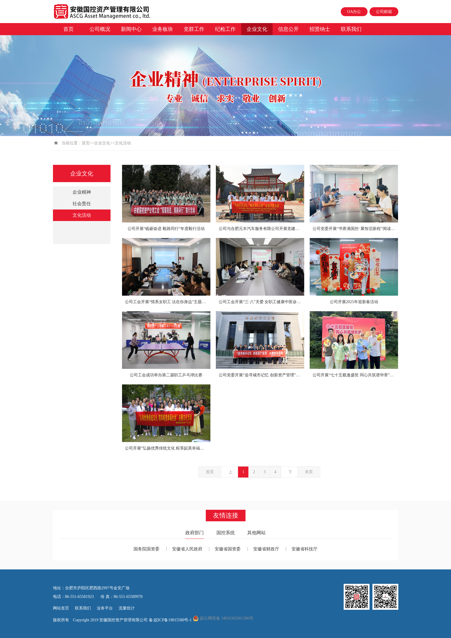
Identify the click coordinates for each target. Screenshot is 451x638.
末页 (309, 472)
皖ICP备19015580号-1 (173, 620)
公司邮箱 (384, 12)
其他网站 (256, 532)
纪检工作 (225, 29)
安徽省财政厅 (266, 549)
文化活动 (82, 215)
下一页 (290, 473)
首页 (68, 29)
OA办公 (354, 12)
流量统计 (127, 608)
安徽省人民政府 (187, 549)
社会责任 (82, 203)
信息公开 (288, 29)
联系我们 (351, 29)
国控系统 (225, 532)
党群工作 (194, 29)
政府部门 (194, 532)
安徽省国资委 (228, 549)
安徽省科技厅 (304, 549)
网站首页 (61, 608)
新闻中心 (131, 29)
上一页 (231, 473)
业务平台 (105, 608)
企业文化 (257, 29)
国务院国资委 (146, 549)
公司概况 (100, 29)
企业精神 (82, 192)
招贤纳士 (319, 29)
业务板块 (162, 29)
